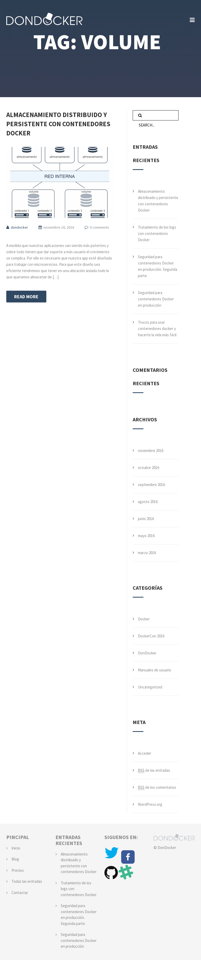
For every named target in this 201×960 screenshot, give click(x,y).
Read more (26, 297)
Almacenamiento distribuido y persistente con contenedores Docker (58, 124)
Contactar (20, 892)
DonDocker (147, 652)
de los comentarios (157, 787)
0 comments (99, 227)
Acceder (144, 753)
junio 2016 (146, 518)
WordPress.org (150, 804)
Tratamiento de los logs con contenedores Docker (157, 233)
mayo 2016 (146, 535)
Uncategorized (150, 687)
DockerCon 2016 (151, 635)
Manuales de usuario (154, 669)
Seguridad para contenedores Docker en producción (156, 299)
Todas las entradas (27, 881)
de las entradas (154, 770)
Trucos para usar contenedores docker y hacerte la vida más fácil (157, 328)
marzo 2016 (147, 552)
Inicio (16, 848)
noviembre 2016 (150, 450)
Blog (15, 859)
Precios (18, 870)
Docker (144, 618)
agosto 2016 (148, 501)
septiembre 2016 (151, 484)
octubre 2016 (148, 467)
